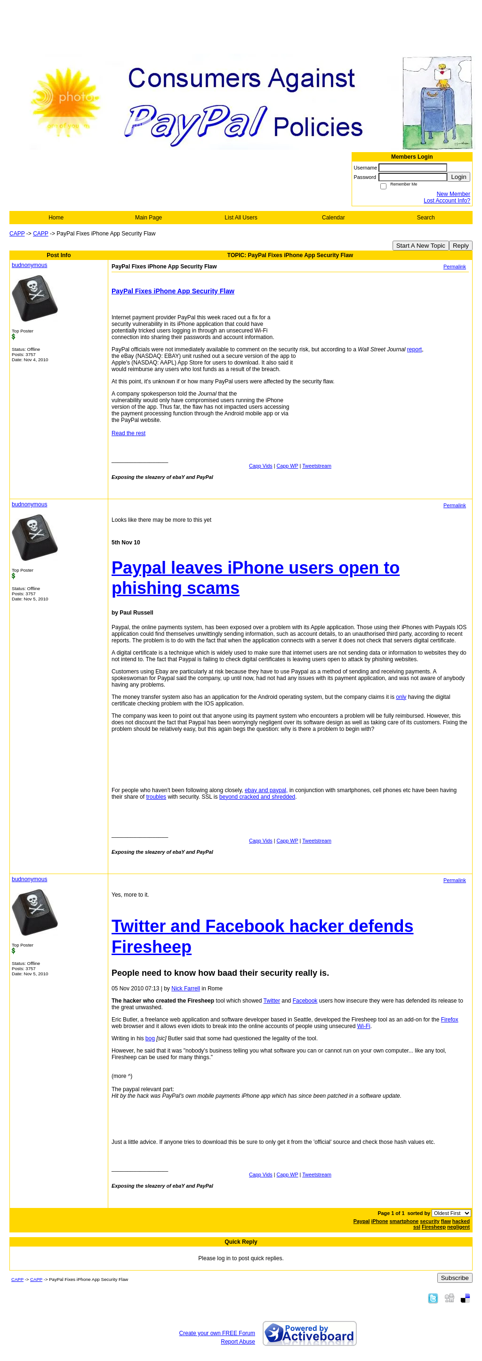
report (414, 349)
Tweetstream (316, 466)
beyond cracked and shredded (257, 797)
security (429, 1221)
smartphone (404, 1221)
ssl (416, 1227)
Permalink (454, 266)
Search (426, 217)
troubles (156, 797)
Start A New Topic (420, 245)
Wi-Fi (363, 1026)
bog (150, 1038)
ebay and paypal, (266, 790)
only (401, 697)
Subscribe (455, 1277)
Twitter (272, 1000)
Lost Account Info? (447, 200)
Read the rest (128, 433)
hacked (461, 1221)
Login (458, 176)
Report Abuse (238, 1341)
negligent (458, 1227)
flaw (446, 1221)
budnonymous (29, 265)
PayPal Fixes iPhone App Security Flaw (173, 291)
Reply (461, 245)
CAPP (16, 233)
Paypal (361, 1221)
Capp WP (287, 466)
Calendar (333, 217)
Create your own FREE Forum (217, 1333)
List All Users (241, 217)
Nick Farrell (185, 988)
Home (56, 217)
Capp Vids (261, 466)
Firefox (449, 1019)
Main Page (148, 217)
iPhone (379, 1221)
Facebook (305, 1000)
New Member (453, 194)
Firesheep (434, 1227)
